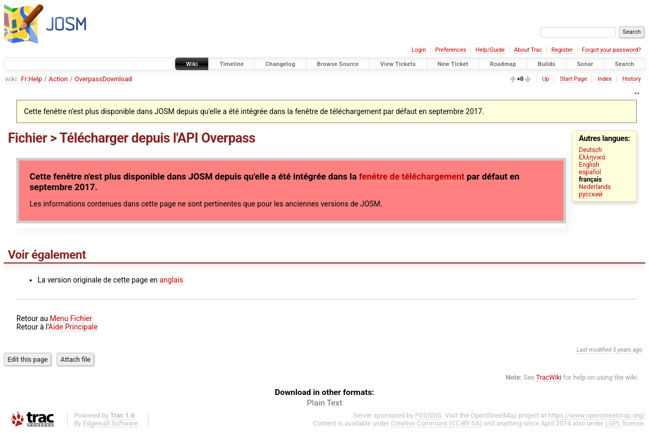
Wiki (192, 64)
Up (545, 79)
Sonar (585, 64)
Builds (546, 64)
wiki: (11, 79)
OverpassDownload (103, 79)
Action (58, 79)
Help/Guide (490, 49)
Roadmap (503, 64)
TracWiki (548, 377)
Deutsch (590, 150)
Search (624, 64)
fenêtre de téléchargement (412, 176)
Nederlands (595, 187)
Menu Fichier (71, 318)
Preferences (450, 49)
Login (419, 49)
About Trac (528, 49)
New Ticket (453, 64)
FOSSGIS (428, 415)
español (590, 172)
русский (590, 194)
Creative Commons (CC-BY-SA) (437, 423)
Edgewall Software (110, 423)
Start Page (573, 79)
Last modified (594, 349)
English (589, 164)
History (632, 79)
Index (605, 79)
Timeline (231, 64)
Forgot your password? (611, 49)
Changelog (280, 64)
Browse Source (338, 64)
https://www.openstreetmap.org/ (596, 415)
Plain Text (324, 403)
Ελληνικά (592, 157)
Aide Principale (73, 327)
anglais (171, 280)
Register (561, 49)
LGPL (613, 423)
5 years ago (628, 349)
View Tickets (397, 64)
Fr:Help (31, 79)
